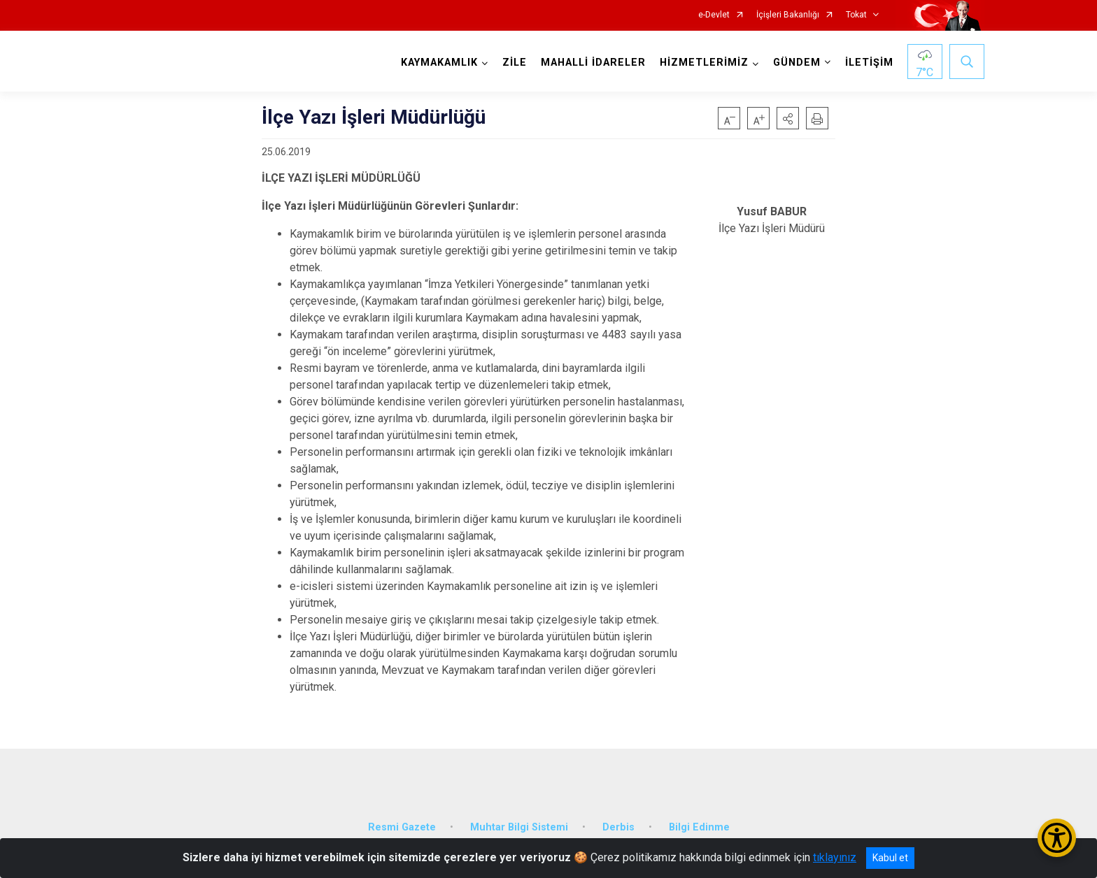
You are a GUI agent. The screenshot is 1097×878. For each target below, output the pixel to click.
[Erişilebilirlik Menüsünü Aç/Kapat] (1057, 838)
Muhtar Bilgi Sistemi (519, 827)
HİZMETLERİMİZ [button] (704, 63)
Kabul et (890, 857)
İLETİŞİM (869, 63)
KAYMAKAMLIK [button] (439, 63)
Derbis (618, 827)
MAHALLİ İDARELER (593, 63)
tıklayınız (834, 857)
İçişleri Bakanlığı (787, 15)
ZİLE (514, 63)
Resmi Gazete (402, 827)
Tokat (856, 15)
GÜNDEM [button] (797, 63)
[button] (788, 118)
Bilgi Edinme (699, 827)
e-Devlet (714, 15)
